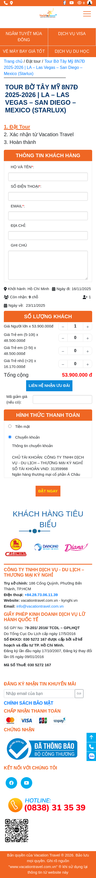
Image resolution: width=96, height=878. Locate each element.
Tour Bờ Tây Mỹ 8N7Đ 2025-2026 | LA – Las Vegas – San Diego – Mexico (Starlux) (44, 67)
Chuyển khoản (27, 437)
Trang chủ (13, 61)
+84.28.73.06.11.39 (41, 595)
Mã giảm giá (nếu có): (16, 399)
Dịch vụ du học (72, 51)
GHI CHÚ (19, 245)
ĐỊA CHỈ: (18, 225)
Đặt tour (33, 61)
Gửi (79, 693)
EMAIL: (18, 206)
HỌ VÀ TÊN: (22, 167)
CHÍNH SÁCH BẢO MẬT (28, 703)
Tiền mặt (22, 426)
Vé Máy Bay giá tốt (24, 51)
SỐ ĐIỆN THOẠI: (26, 186)
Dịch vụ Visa (72, 33)
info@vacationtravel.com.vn (39, 606)
